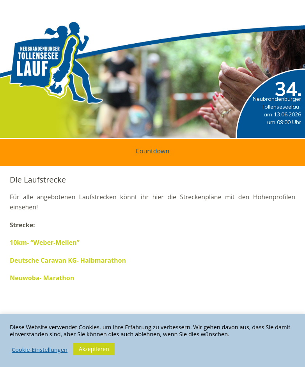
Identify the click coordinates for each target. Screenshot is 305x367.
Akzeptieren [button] (94, 349)
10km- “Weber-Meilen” (45, 242)
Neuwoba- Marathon (42, 278)
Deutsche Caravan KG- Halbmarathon (68, 260)
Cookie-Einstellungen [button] (39, 349)
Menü (287, 8)
